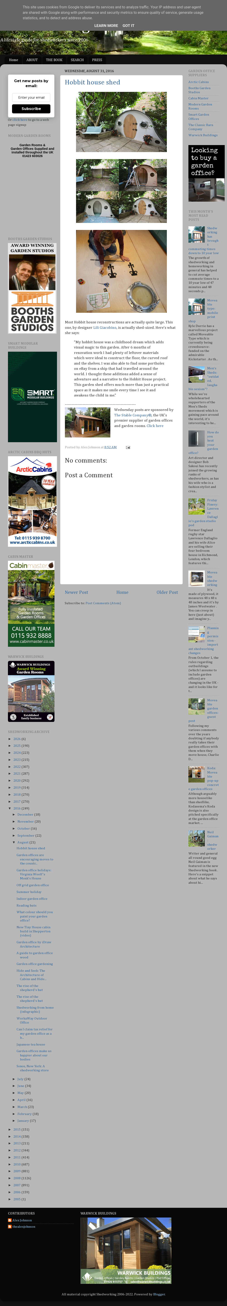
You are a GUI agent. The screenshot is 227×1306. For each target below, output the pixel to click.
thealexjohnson (23, 1226)
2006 (17, 1192)
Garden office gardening (35, 964)
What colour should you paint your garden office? (35, 916)
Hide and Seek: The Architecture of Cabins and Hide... (32, 975)
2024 (17, 752)
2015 (17, 1129)
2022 (17, 767)
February (24, 1114)
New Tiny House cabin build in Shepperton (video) (33, 931)
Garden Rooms (31, 145)
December (25, 814)
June (21, 1086)
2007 (17, 1185)
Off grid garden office (33, 885)
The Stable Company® (132, 415)
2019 (17, 787)
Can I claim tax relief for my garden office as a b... (35, 1033)
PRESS (97, 60)
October (24, 828)
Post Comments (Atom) (103, 603)
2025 (17, 745)
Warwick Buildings (203, 135)
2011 (17, 1157)
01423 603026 (32, 156)
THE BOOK (54, 60)
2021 (17, 773)
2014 (17, 1136)
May (21, 1093)
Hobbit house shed (92, 82)
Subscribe (31, 109)
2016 (17, 808)
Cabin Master (198, 98)
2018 (17, 794)
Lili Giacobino (104, 328)
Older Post (167, 592)
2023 (17, 760)
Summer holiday (29, 892)
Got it (128, 25)
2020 (17, 780)
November (26, 821)
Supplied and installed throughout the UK (33, 150)
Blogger (159, 1294)
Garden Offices (22, 148)
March (22, 1107)
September (26, 835)
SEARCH (77, 60)
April (21, 1100)
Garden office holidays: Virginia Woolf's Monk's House (34, 874)
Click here (155, 426)
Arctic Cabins (198, 82)
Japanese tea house (31, 1044)
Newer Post (76, 592)
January (23, 1120)
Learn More (106, 25)
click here (19, 120)
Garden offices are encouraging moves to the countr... (35, 859)
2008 (17, 1178)
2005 (17, 1199)
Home (13, 60)
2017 (17, 801)
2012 (17, 1150)
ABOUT (32, 60)
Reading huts (27, 905)
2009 (17, 1171)
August (23, 842)
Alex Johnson (22, 1220)
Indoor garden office (32, 898)
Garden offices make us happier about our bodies (34, 1055)
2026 (17, 739)
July (20, 1079)
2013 (17, 1143)
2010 (17, 1164)
